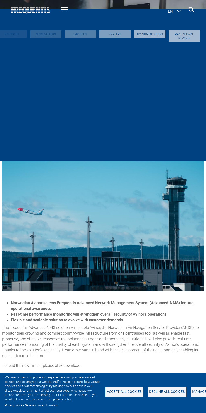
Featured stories (154, 124)
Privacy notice (13, 405)
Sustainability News (112, 124)
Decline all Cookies (167, 392)
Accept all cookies (124, 392)
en (170, 11)
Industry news (22, 124)
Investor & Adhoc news (65, 124)
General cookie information (41, 405)
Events (184, 124)
